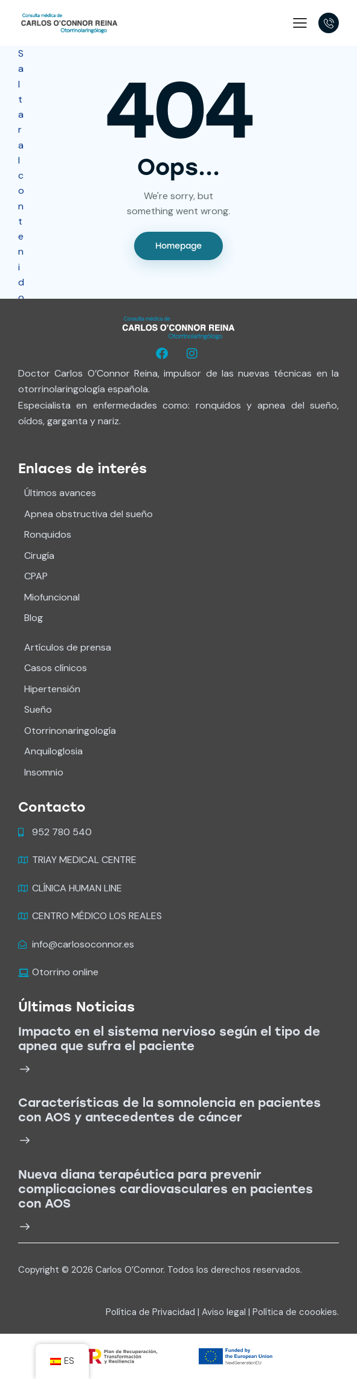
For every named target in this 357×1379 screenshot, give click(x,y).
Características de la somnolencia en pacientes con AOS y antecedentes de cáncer (169, 1109)
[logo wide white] (178, 328)
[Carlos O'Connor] (69, 22)
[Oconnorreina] (164, 354)
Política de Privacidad (150, 1312)
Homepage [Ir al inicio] (178, 246)
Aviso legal (224, 1312)
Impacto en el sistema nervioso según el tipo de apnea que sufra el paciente (169, 1038)
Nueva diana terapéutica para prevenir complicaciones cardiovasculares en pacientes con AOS (165, 1189)
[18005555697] (328, 23)
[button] (300, 22)
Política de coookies (294, 1312)
